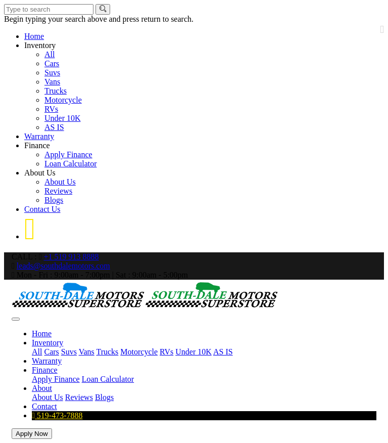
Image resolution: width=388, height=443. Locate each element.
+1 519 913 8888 (71, 256)
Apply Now (32, 433)
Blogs (53, 200)
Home (34, 36)
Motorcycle (63, 100)
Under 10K (62, 118)
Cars (51, 63)
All (49, 54)
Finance (37, 145)
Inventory (40, 45)
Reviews (58, 191)
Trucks (55, 90)
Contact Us (42, 209)
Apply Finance (68, 154)
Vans (52, 81)
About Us (40, 172)
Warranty (39, 136)
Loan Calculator (70, 163)
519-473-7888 (57, 415)
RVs (51, 109)
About (42, 388)
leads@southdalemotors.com (63, 265)
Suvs (52, 72)
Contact (44, 406)
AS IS (54, 127)
